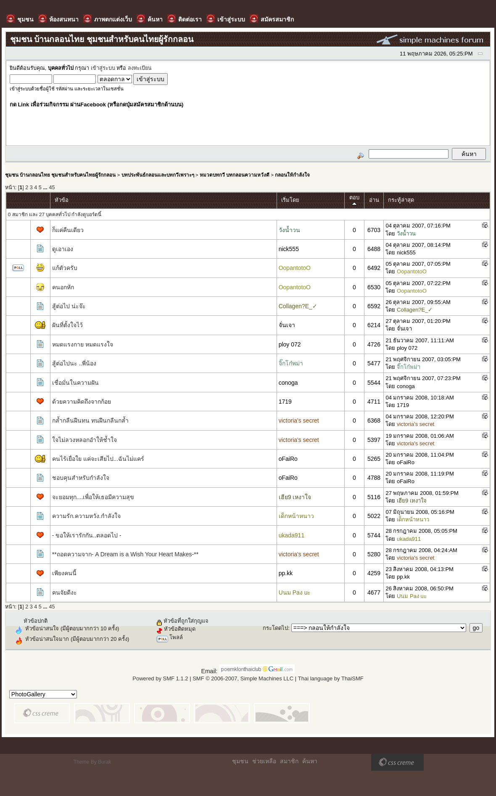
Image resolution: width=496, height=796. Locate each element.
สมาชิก (289, 761)
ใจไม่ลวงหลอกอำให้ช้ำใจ (84, 439)
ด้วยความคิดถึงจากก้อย (81, 401)
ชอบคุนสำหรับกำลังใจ (80, 477)
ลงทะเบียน (140, 68)
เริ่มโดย (290, 200)
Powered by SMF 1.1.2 (160, 678)
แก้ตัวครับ (64, 267)
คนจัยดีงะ (64, 592)
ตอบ (354, 200)
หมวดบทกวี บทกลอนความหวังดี (234, 174)
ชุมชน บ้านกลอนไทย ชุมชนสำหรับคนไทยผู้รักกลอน (60, 174)
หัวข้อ (62, 200)
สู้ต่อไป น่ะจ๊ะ (69, 306)
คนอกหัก (63, 287)
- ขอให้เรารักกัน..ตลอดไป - (86, 535)
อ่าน (374, 200)
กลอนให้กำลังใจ (292, 174)
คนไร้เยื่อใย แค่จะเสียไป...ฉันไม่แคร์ (98, 458)
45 (52, 187)
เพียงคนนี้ (64, 573)
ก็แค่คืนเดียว (68, 230)
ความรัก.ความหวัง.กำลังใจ (86, 516)
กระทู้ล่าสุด (401, 200)
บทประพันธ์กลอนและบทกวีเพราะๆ (157, 174)
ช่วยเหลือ (264, 761)
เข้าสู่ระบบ (103, 68)
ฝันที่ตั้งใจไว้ (67, 325)
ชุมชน (240, 761)
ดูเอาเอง (62, 249)
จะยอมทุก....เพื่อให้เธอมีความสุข (93, 497)
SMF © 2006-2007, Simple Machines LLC (243, 678)
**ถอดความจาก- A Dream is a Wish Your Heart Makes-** (125, 554)
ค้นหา (309, 761)
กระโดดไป (275, 628)
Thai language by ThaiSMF (331, 678)
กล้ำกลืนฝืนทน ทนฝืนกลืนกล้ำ (90, 420)
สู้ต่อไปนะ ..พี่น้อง (74, 363)
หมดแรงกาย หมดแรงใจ (82, 344)
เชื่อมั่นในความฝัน (75, 382)
